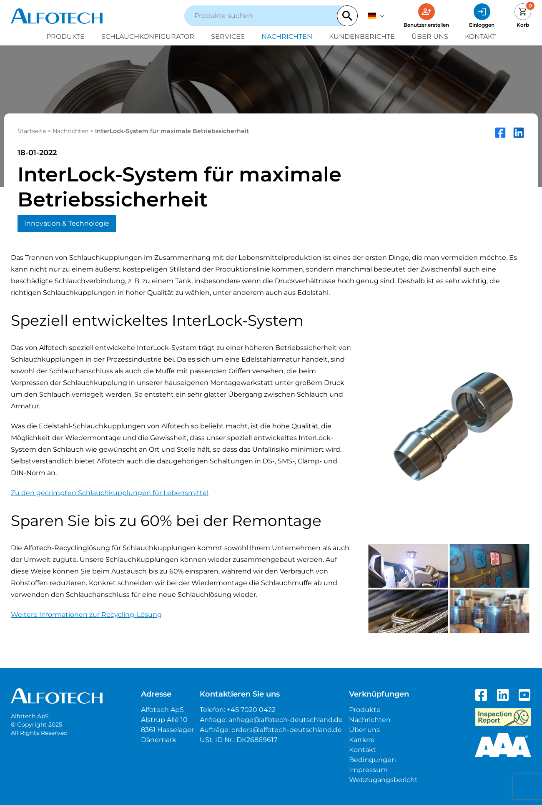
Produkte (65, 36)
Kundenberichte (362, 36)
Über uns (430, 36)
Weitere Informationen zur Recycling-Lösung (86, 615)
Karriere (362, 740)
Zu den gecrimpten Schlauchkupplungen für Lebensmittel (109, 493)
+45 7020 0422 (251, 710)
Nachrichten (286, 36)
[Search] (347, 15)
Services (228, 36)
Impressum (368, 770)
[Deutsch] (376, 16)
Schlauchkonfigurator (147, 36)
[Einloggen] (481, 15)
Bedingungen (372, 760)
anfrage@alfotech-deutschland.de (285, 720)
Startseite (32, 131)
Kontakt (480, 36)
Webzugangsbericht (383, 780)
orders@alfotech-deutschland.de (286, 730)
